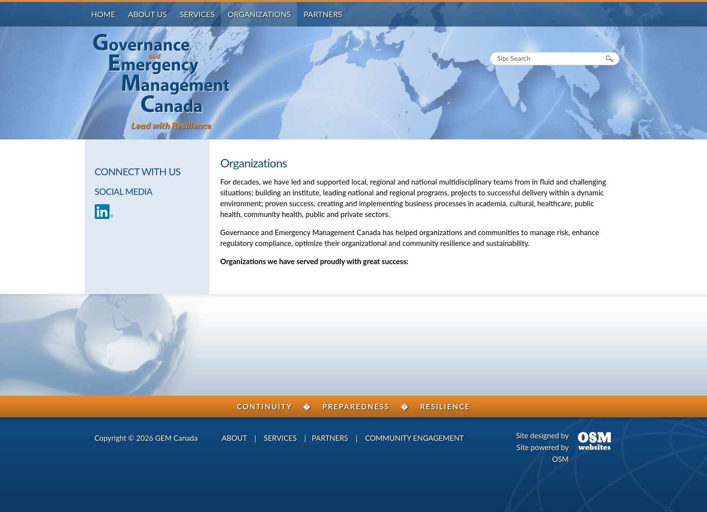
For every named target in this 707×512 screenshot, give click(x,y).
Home (103, 14)
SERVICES (280, 437)
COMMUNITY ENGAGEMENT (414, 437)
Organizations (259, 14)
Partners (322, 14)
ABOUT (234, 437)
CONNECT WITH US (138, 171)
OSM (560, 459)
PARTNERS (330, 437)
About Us (147, 14)
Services (197, 14)
